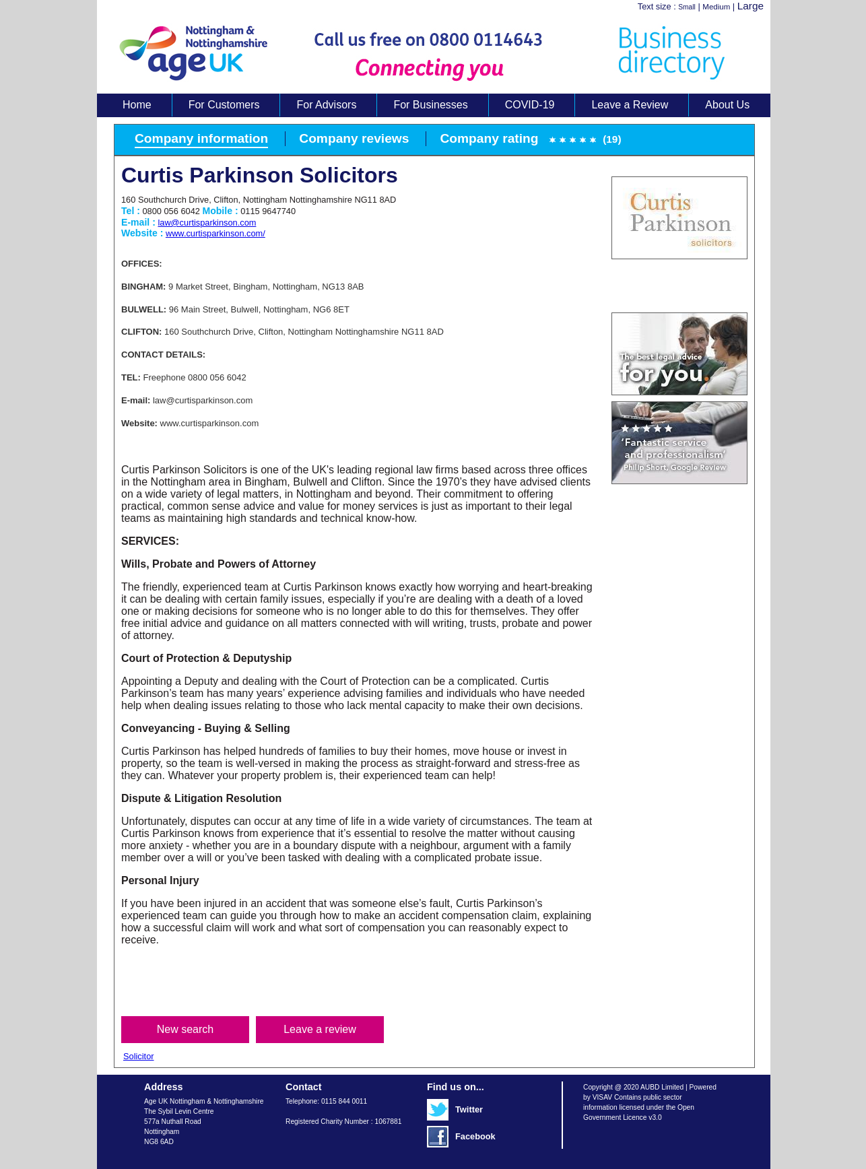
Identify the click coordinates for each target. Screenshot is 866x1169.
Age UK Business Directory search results (427, 53)
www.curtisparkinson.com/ (215, 233)
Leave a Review (629, 104)
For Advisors (326, 104)
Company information (201, 138)
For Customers (224, 104)
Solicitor (138, 1056)
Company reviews (354, 138)
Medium (716, 7)
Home (137, 104)
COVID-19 (530, 104)
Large (750, 5)
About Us (727, 104)
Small (687, 7)
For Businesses (430, 104)
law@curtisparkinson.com (207, 223)
